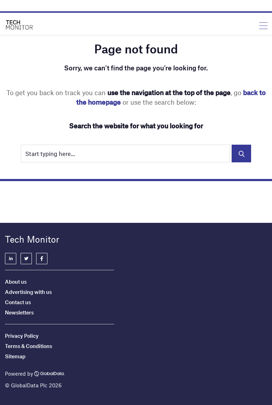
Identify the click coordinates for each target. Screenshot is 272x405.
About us (16, 281)
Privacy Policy (22, 335)
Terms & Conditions (28, 346)
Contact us (18, 302)
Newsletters (19, 312)
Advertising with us (28, 292)
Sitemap (15, 356)
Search (241, 153)
